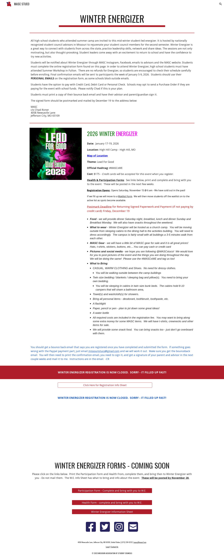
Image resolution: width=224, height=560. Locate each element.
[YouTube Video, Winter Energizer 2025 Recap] (112, 430)
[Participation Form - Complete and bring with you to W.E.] (112, 491)
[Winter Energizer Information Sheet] (112, 512)
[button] (220, 4)
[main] (112, 20)
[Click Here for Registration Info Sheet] (105, 385)
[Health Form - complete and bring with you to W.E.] (112, 503)
